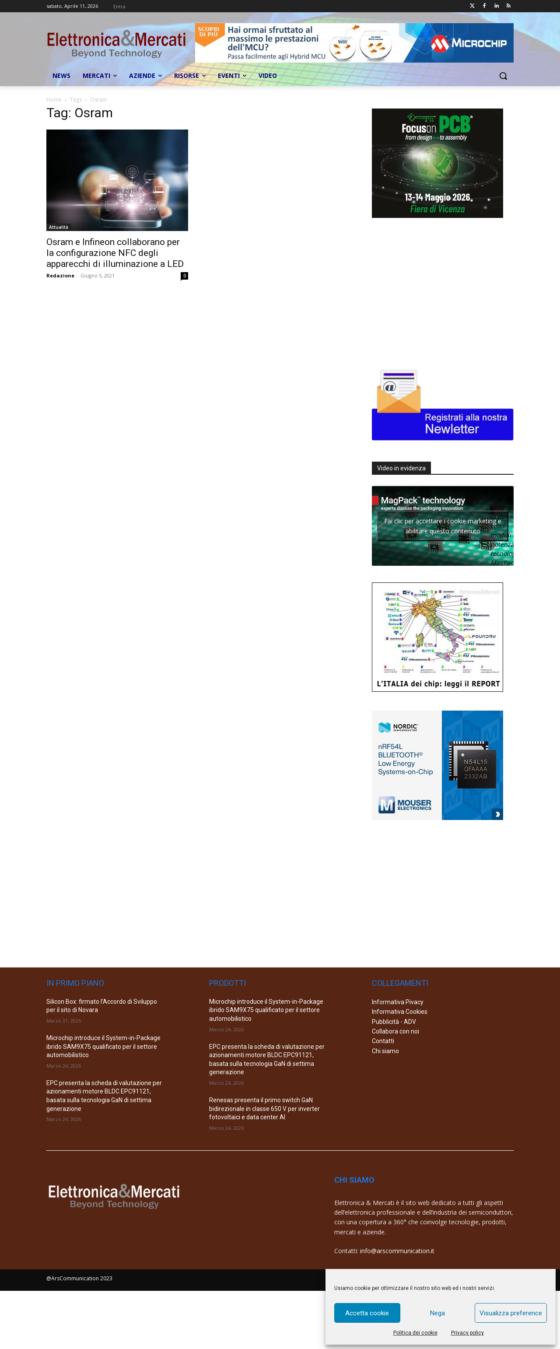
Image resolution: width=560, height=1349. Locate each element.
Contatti (383, 1040)
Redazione (60, 275)
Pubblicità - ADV (394, 1021)
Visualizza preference (511, 1313)
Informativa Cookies (399, 1011)
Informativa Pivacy (398, 1002)
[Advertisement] (437, 291)
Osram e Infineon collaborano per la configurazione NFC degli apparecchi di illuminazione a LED (115, 253)
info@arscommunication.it (397, 1251)
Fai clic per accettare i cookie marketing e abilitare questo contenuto (442, 526)
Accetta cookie (367, 1313)
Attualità (58, 227)
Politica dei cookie (415, 1333)
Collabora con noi (395, 1031)
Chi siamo (385, 1051)
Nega (437, 1313)
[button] (503, 75)
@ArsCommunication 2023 (79, 1278)
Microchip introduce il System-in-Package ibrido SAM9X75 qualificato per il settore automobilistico (103, 1046)
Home (54, 99)
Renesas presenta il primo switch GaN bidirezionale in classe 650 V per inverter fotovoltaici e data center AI (264, 1109)
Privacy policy (467, 1333)
